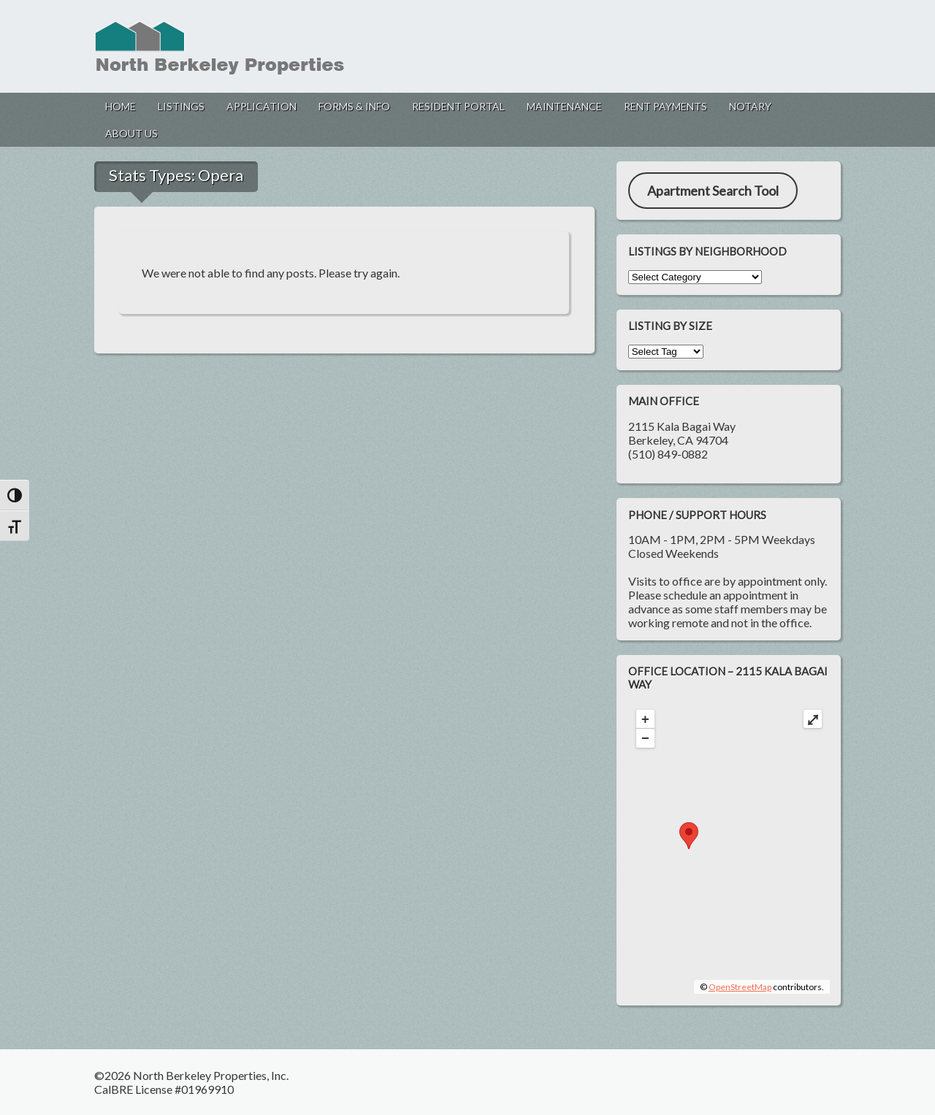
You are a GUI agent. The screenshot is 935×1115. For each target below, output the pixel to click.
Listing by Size (670, 325)
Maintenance (564, 106)
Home (120, 106)
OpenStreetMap (740, 986)
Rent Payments (665, 106)
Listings (181, 106)
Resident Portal (458, 106)
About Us (131, 133)
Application (261, 106)
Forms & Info (354, 106)
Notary (750, 106)
